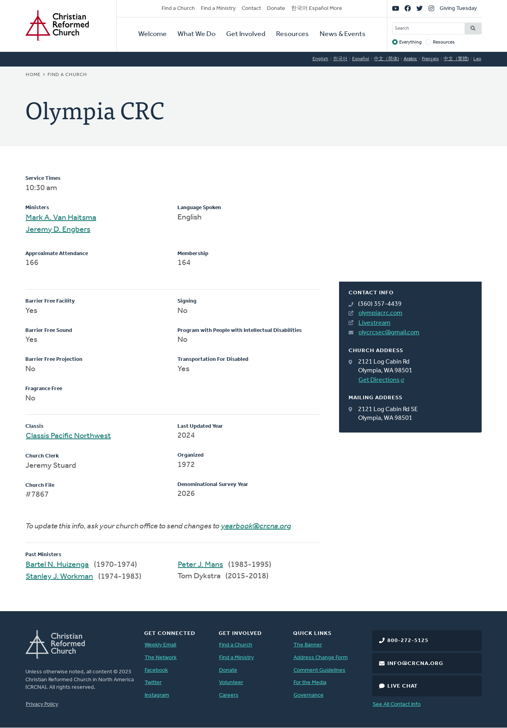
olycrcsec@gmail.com (388, 333)
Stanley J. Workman (59, 577)
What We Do (196, 34)
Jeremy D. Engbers (58, 230)
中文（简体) (386, 59)
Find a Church (178, 8)
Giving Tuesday (458, 8)
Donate (276, 8)
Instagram (157, 695)
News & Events (343, 34)
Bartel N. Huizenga (57, 565)
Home (33, 74)
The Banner (308, 645)
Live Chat (402, 686)
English (320, 59)
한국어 (340, 59)
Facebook (156, 670)
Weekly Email (160, 645)
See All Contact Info (397, 704)
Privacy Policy (42, 704)
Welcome (152, 34)
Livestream (374, 323)
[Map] (410, 228)
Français (430, 59)
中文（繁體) (456, 59)
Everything (410, 42)
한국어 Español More (316, 8)
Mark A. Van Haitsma (61, 218)
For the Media (310, 683)
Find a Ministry (218, 8)
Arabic (410, 59)
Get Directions (379, 380)
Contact (251, 8)
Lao (477, 59)
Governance (309, 695)
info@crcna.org (415, 664)
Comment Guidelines (319, 670)
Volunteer (231, 683)
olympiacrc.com (380, 313)
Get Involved (245, 34)
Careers (228, 695)
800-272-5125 (408, 641)
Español (360, 59)
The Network (161, 658)
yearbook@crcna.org (256, 526)
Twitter (153, 683)
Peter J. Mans (200, 565)
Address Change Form (321, 658)
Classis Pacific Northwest (68, 436)
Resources (292, 34)
